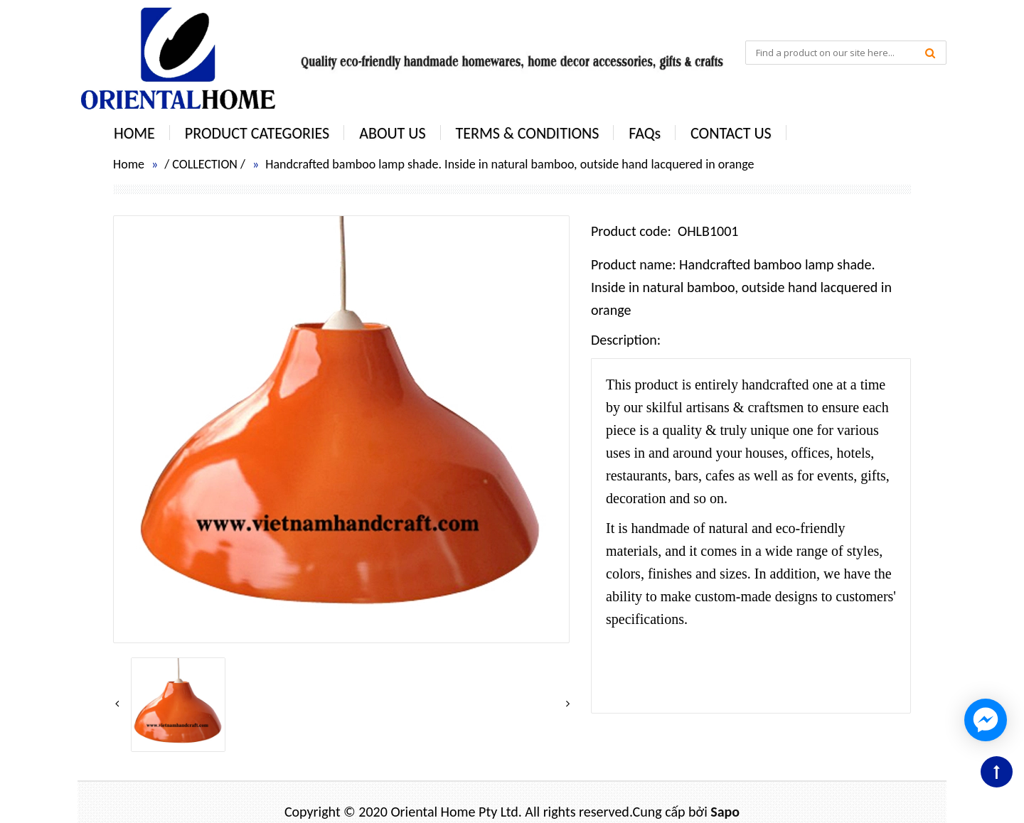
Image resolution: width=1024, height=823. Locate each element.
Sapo (725, 811)
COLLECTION (205, 164)
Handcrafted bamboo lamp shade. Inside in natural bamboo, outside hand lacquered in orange (509, 164)
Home (128, 164)
